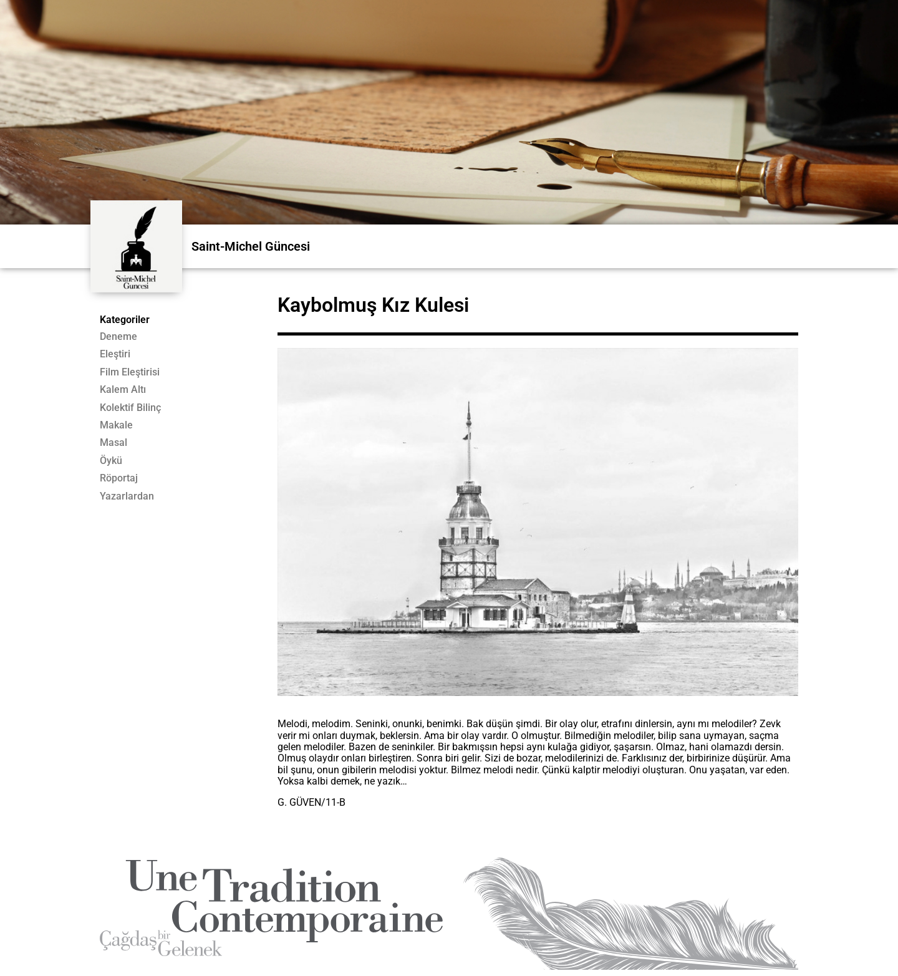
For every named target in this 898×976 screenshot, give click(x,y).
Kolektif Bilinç (130, 407)
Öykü (111, 460)
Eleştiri (115, 354)
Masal (113, 442)
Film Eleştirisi (130, 372)
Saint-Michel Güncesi (250, 246)
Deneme (118, 336)
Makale (116, 425)
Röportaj (119, 478)
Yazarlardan (127, 496)
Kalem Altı (123, 389)
